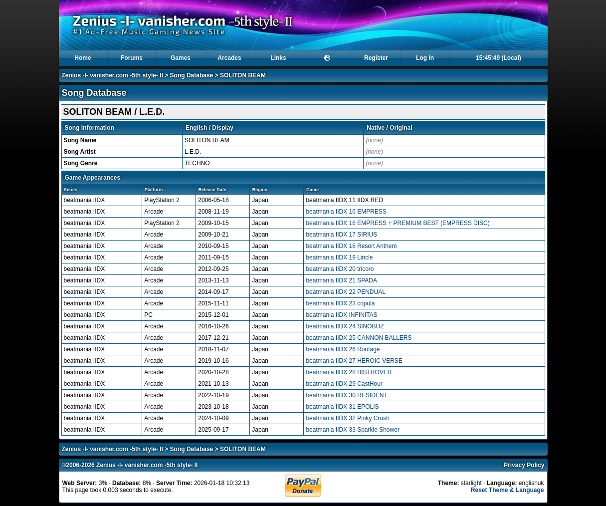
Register (376, 57)
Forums (132, 57)
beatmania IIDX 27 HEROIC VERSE (354, 360)
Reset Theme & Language (507, 490)
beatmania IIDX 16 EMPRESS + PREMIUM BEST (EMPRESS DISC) (397, 223)
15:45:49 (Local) (498, 57)
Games (181, 57)
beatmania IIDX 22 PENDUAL (345, 291)
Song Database (191, 75)
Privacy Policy (524, 465)
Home (82, 57)
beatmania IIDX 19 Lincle (339, 257)
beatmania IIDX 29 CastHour (344, 383)
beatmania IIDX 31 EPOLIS (342, 406)
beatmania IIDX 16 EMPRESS (346, 211)
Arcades (229, 57)
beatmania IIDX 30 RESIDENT (346, 395)
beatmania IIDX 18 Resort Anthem (351, 246)
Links (278, 57)
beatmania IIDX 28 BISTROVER (349, 372)
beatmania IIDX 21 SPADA (341, 280)
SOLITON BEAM (243, 75)
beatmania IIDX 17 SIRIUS (341, 234)
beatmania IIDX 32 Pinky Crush (347, 418)
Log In (425, 57)
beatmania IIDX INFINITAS (341, 314)
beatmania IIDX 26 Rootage (343, 349)
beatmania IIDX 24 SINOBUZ (345, 326)
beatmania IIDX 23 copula (340, 303)
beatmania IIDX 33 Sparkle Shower (352, 429)
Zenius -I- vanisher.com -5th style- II (112, 75)
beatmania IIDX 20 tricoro (340, 268)
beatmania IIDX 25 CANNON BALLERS (358, 337)
